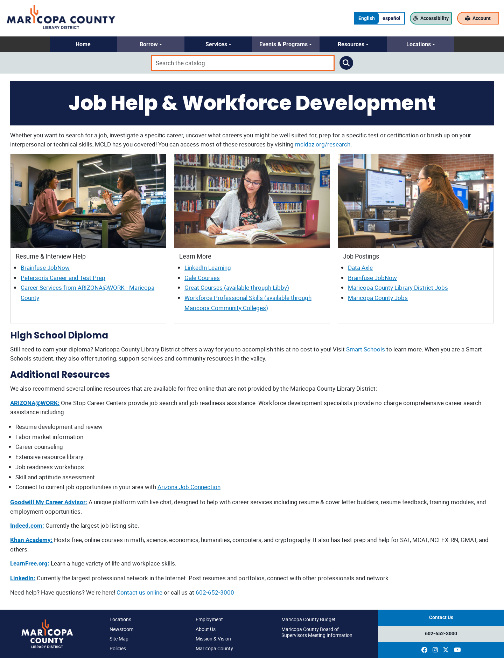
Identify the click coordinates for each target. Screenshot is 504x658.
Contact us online (139, 592)
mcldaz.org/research (322, 144)
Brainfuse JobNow (45, 267)
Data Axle (360, 267)
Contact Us (441, 618)
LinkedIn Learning (207, 267)
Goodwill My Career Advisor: (48, 502)
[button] (83, 44)
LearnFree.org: (29, 563)
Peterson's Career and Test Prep (63, 278)
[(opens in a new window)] (424, 649)
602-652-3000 (215, 592)
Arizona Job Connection (189, 487)
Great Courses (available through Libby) (236, 287)
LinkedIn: (22, 578)
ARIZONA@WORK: (34, 402)
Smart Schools (365, 349)
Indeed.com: (27, 525)
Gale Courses (202, 278)
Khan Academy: (31, 539)
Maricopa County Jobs (378, 298)
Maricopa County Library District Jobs (398, 287)
